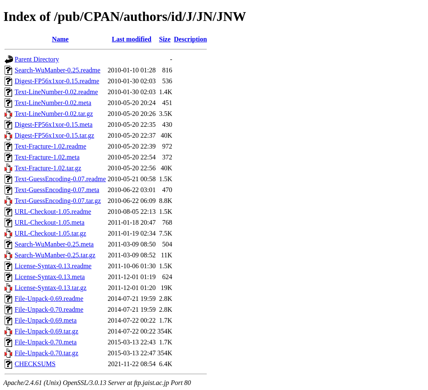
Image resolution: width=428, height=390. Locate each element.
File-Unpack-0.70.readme (49, 309)
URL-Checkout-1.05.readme (53, 211)
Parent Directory (37, 59)
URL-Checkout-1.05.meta (49, 222)
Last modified (132, 39)
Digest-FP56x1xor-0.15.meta (53, 124)
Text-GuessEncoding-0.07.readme (60, 178)
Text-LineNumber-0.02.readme (56, 91)
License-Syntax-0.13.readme (53, 265)
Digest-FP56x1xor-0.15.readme (57, 81)
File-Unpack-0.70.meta (45, 342)
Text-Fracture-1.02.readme (50, 146)
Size (165, 39)
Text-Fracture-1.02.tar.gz (48, 168)
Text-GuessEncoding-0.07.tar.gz (58, 200)
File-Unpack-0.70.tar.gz (46, 353)
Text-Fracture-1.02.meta (47, 157)
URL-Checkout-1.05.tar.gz (50, 233)
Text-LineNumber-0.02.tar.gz (54, 113)
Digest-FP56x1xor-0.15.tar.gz (54, 135)
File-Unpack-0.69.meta (45, 320)
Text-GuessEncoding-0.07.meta (57, 189)
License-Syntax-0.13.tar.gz (51, 287)
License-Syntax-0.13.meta (50, 276)
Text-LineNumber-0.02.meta (53, 102)
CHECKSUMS (35, 363)
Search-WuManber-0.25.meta (54, 244)
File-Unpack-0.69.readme (49, 298)
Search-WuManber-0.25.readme (57, 70)
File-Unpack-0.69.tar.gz (46, 331)
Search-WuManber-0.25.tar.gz (55, 255)
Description (190, 39)
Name (60, 39)
